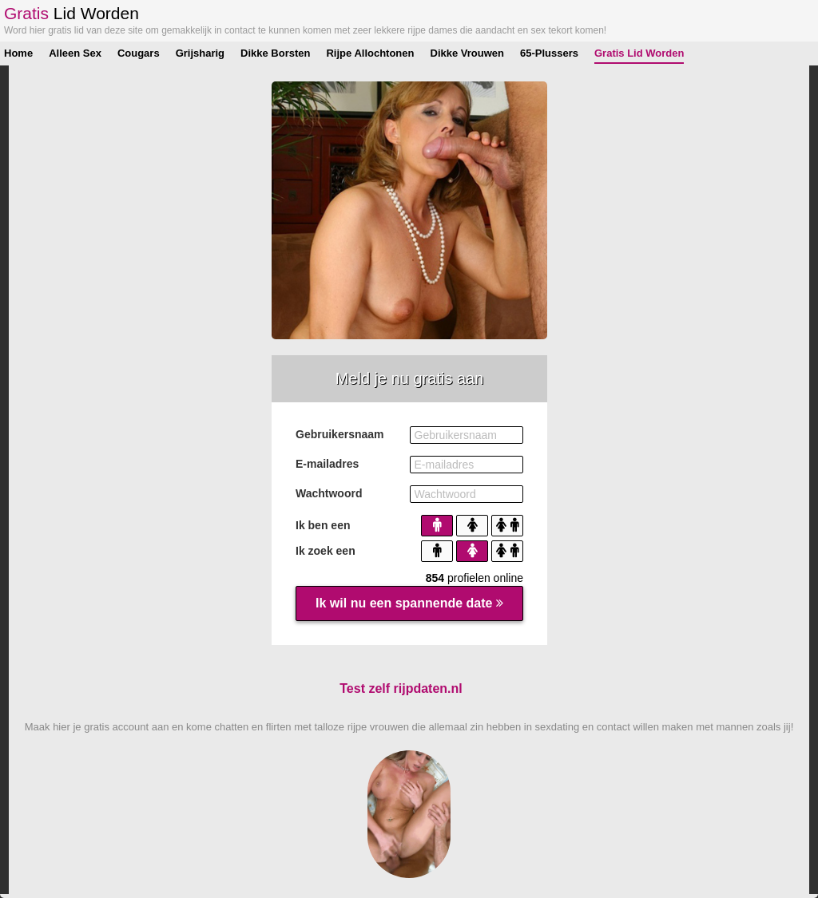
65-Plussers (549, 53)
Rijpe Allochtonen (370, 53)
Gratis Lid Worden (639, 53)
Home (18, 53)
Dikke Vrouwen (467, 53)
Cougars (138, 53)
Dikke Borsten (275, 53)
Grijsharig (200, 53)
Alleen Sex (75, 53)
